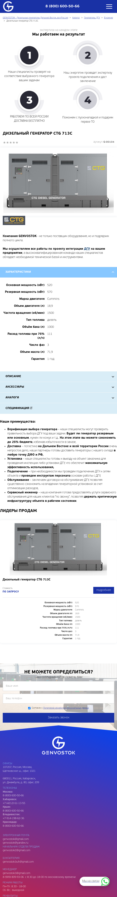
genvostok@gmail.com (16, 839)
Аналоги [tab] (12, 397)
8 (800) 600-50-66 (13, 811)
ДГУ (87, 248)
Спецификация (17, 408)
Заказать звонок (58, 717)
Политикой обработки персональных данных (66, 708)
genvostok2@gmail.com (16, 850)
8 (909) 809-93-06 (13, 877)
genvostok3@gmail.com (16, 873)
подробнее (103, 590)
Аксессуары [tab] (15, 387)
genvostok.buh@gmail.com (18, 862)
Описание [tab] (13, 376)
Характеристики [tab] (18, 272)
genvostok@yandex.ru (15, 843)
